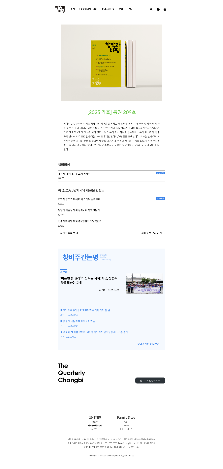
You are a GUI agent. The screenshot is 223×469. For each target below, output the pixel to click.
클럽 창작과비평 (126, 429)
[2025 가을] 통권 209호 (111, 112)
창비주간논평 (108, 9)
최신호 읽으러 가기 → (153, 233)
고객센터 (95, 429)
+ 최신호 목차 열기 (68, 233)
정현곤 (61, 203)
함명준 (61, 225)
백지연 (61, 178)
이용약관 (95, 422)
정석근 (63, 325)
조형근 (63, 314)
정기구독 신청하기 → (150, 380)
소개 (73, 9)
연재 (121, 9)
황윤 (62, 336)
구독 (130, 9)
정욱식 (61, 214)
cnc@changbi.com (127, 443)
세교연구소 (126, 425)
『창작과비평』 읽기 (88, 9)
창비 (126, 422)
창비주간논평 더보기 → (150, 344)
